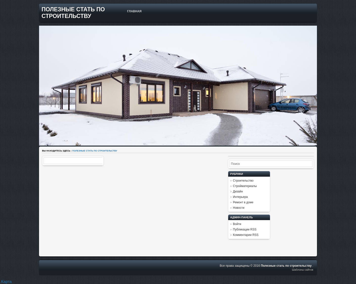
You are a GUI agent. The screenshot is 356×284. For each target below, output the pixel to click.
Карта (6, 282)
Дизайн (238, 191)
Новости (238, 207)
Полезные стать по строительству (73, 12)
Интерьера (240, 197)
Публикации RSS (244, 229)
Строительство (243, 180)
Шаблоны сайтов (302, 269)
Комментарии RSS (246, 235)
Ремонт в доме (243, 202)
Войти (237, 224)
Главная (134, 11)
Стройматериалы (245, 186)
